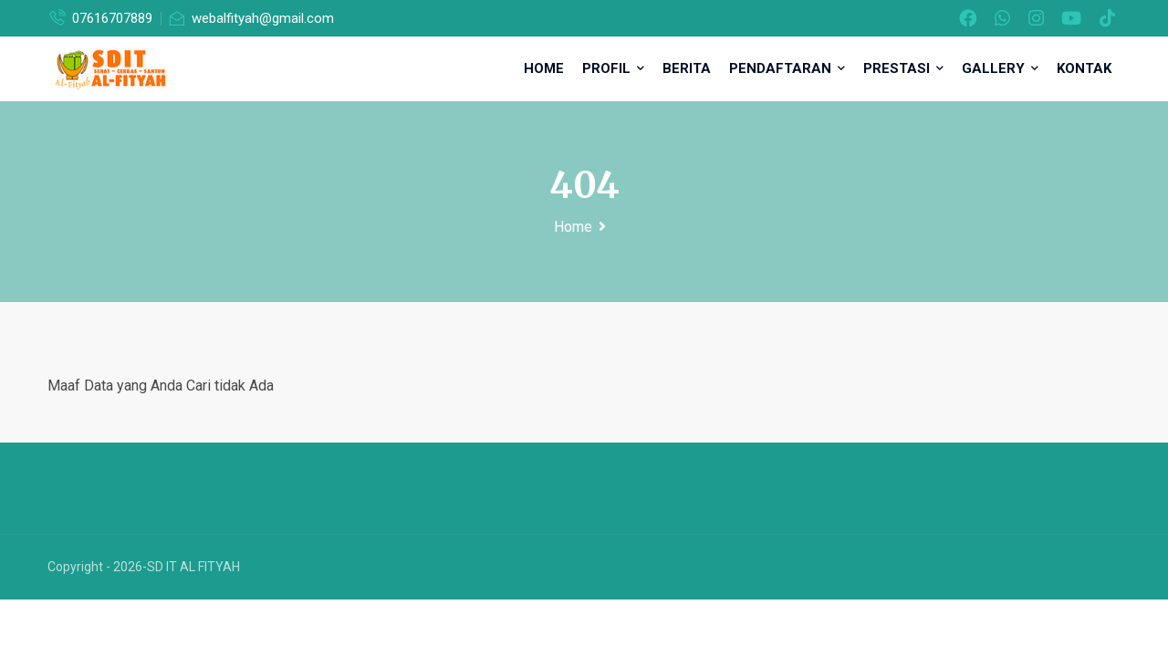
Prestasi (903, 68)
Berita (686, 68)
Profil (613, 68)
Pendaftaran (787, 68)
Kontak (1084, 68)
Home (544, 68)
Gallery (1000, 68)
